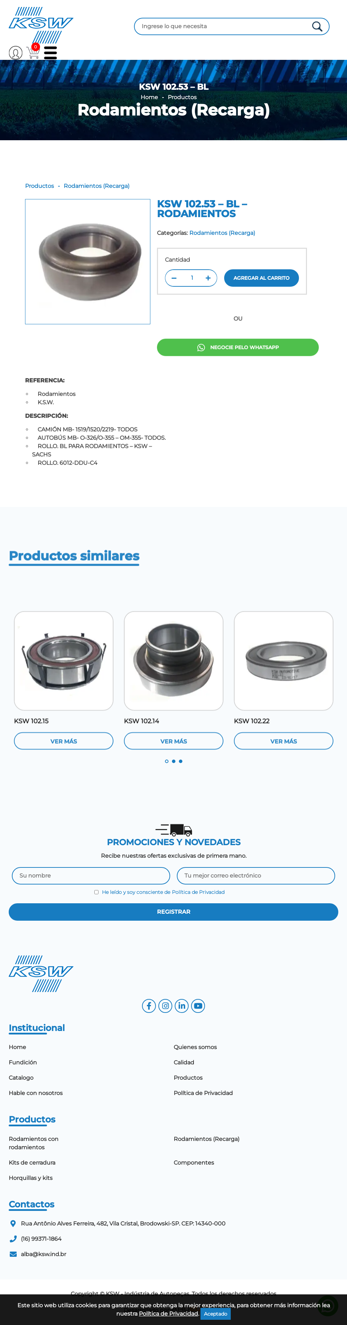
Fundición (23, 1062)
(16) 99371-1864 (41, 1239)
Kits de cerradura (32, 1162)
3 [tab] (180, 761)
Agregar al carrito (262, 278)
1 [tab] (166, 761)
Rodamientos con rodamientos (33, 1143)
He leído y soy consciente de (159, 892)
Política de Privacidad (198, 892)
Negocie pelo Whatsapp (238, 375)
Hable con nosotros (36, 1093)
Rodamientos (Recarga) (173, 110)
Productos (182, 97)
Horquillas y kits (31, 1178)
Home (149, 97)
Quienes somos (195, 1047)
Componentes (194, 1162)
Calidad (184, 1062)
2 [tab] (173, 761)
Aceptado (215, 1314)
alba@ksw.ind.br (43, 1254)
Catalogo (21, 1077)
